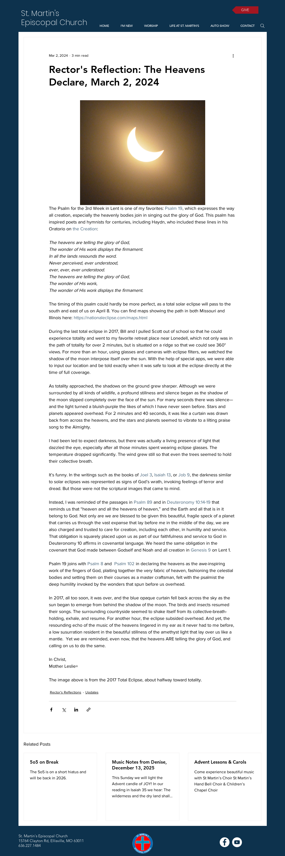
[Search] (262, 25)
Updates (92, 692)
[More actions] (233, 55)
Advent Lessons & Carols (220, 762)
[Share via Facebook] (51, 709)
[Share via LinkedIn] (76, 709)
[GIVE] (245, 10)
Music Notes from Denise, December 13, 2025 (139, 765)
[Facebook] (225, 842)
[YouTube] (237, 842)
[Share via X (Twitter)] (63, 709)
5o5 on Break (44, 762)
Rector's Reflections (65, 692)
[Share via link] (88, 709)
